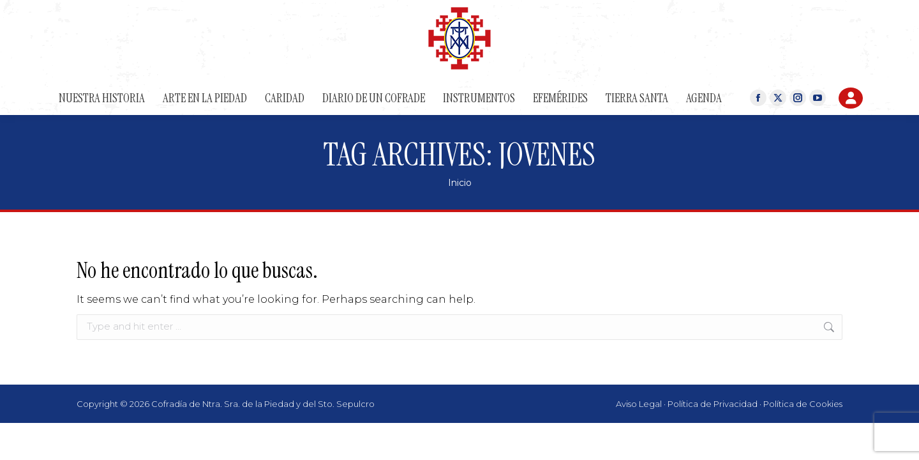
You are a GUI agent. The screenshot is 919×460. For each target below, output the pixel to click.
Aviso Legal (639, 404)
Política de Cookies (802, 404)
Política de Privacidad (713, 404)
